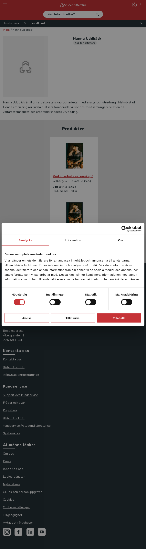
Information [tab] (73, 240)
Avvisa (27, 318)
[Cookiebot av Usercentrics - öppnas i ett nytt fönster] (124, 229)
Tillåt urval (73, 318)
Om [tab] (120, 240)
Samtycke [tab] (25, 240)
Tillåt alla (119, 318)
